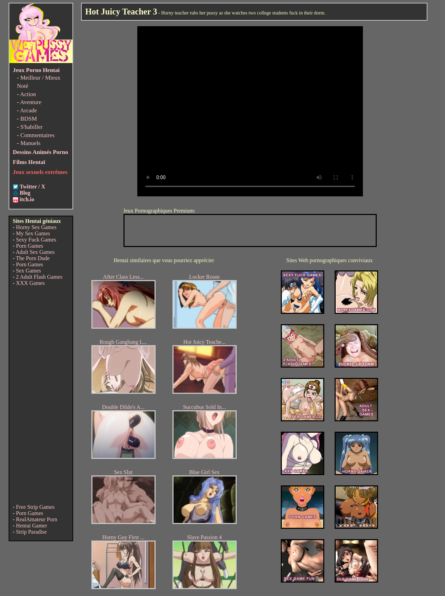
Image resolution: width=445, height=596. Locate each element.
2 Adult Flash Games (39, 277)
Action (28, 94)
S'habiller (31, 127)
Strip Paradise (31, 532)
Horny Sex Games (36, 227)
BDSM (28, 118)
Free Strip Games (35, 507)
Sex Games (28, 271)
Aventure (30, 102)
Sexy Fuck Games (36, 240)
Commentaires (37, 135)
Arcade (28, 110)
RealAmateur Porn (36, 519)
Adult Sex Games (35, 252)
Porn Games (29, 246)
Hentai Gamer (31, 525)
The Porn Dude (33, 258)
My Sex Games (33, 233)
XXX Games (30, 283)
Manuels (30, 143)
